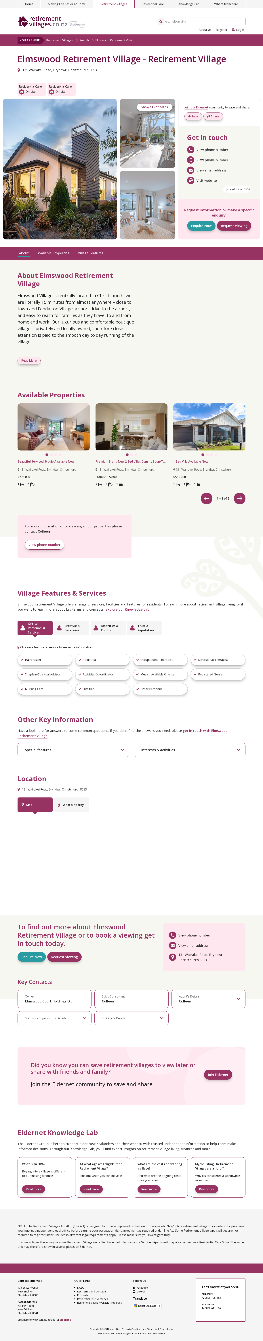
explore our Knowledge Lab (127, 609)
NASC (80, 1287)
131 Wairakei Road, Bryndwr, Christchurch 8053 (57, 70)
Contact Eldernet (30, 1281)
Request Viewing (234, 226)
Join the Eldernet (196, 107)
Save (193, 116)
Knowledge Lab (188, 4)
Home (29, 4)
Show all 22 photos (154, 107)
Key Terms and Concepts (91, 1291)
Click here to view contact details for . (44, 1319)
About (24, 253)
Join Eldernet (218, 1074)
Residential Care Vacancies (92, 1299)
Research (82, 1295)
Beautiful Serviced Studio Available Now (46, 461)
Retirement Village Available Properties (99, 1302)
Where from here (226, 4)
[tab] (35, 628)
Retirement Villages (113, 4)
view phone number (44, 544)
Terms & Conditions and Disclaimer (139, 1329)
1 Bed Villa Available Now (190, 461)
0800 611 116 (211, 1308)
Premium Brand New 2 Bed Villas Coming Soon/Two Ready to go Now (132, 461)
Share (213, 116)
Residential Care (153, 4)
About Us (205, 30)
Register (221, 30)
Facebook (140, 1287)
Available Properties (53, 253)
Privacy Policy (166, 1329)
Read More (29, 361)
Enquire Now (201, 226)
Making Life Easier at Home (67, 4)
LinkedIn (139, 1291)
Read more (33, 1189)
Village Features (90, 253)
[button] (45, 660)
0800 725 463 (211, 1297)
